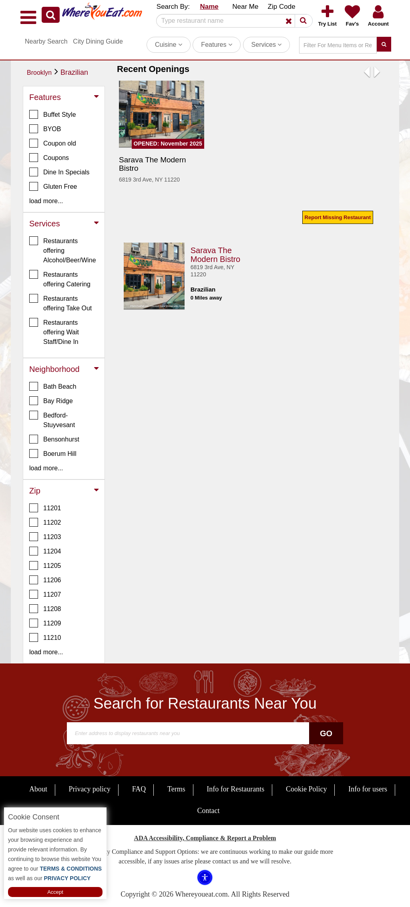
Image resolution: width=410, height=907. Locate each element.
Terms (176, 789)
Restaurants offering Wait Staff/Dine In (54, 331)
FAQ (139, 789)
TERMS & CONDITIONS (70, 868)
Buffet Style (52, 114)
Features (216, 44)
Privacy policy (90, 789)
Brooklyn (39, 72)
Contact (208, 811)
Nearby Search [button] (46, 41)
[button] (51, 15)
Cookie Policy (306, 789)
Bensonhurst (54, 439)
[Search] (231, 21)
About (38, 789)
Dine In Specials (59, 172)
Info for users (367, 789)
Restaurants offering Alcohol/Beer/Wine (62, 250)
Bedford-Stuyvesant (52, 419)
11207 (45, 594)
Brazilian (74, 72)
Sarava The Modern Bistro (216, 253)
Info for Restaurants (235, 789)
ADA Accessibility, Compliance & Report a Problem (205, 838)
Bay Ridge (51, 400)
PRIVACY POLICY (66, 878)
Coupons (49, 157)
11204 (45, 551)
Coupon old (52, 143)
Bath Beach (52, 386)
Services (266, 44)
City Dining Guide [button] (98, 41)
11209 (45, 623)
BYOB (45, 128)
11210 (45, 637)
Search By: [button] (173, 6)
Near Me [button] (245, 6)
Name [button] (209, 6)
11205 (45, 565)
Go (326, 733)
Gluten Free (53, 186)
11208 (45, 608)
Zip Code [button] (281, 6)
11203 (45, 536)
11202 (45, 522)
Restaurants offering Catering (59, 279)
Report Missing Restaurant (338, 217)
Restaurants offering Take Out (60, 303)
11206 (45, 579)
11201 (45, 507)
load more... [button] (46, 201)
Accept (55, 892)
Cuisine (168, 44)
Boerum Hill (52, 453)
